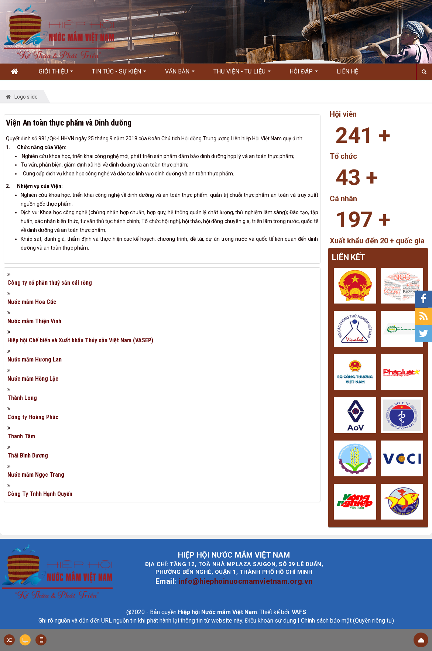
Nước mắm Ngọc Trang (35, 474)
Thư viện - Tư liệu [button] (242, 74)
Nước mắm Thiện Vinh (34, 321)
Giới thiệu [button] (56, 74)
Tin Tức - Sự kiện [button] (119, 74)
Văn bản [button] (180, 74)
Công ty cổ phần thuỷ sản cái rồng (49, 282)
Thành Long (22, 397)
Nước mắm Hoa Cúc (31, 301)
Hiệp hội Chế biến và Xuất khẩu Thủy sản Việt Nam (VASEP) (80, 340)
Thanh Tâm (21, 436)
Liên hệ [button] (347, 71)
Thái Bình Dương (27, 455)
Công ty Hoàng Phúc (32, 417)
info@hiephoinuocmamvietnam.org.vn (245, 581)
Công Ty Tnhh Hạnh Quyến (39, 493)
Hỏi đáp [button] (303, 74)
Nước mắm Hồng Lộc (32, 378)
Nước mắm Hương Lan (34, 359)
